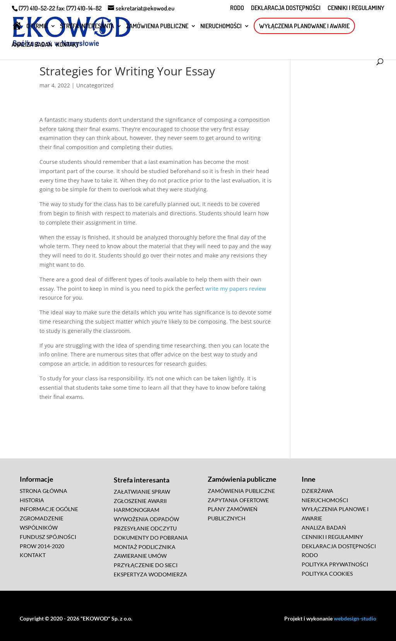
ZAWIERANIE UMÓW (140, 555)
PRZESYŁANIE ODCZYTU (145, 528)
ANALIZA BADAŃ (32, 45)
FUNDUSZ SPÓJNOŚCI (48, 537)
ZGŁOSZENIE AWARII (140, 501)
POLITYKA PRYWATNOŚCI (335, 564)
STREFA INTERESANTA (87, 26)
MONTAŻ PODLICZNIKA (145, 547)
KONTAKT (67, 45)
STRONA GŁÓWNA (43, 491)
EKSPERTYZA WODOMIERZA (150, 574)
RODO (237, 8)
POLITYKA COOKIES (327, 573)
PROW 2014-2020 (42, 546)
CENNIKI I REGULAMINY (356, 8)
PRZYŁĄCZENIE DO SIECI (146, 565)
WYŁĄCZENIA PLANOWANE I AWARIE (304, 26)
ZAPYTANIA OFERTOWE (238, 500)
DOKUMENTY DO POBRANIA (151, 537)
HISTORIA (32, 500)
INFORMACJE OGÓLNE (49, 509)
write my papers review (235, 288)
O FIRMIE (37, 26)
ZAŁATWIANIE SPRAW (142, 491)
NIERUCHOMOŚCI (221, 26)
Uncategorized (95, 85)
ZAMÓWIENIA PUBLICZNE (157, 26)
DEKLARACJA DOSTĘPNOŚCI (286, 8)
